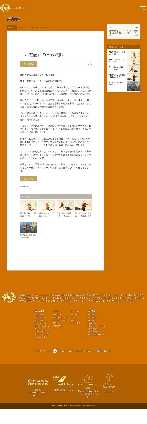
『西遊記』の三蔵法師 (40, 27)
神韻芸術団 (39, 326)
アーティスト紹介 (59, 335)
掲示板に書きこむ (103, 366)
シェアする (29, 64)
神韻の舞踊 (92, 330)
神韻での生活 (40, 335)
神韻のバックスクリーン (97, 341)
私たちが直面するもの (42, 342)
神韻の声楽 (92, 335)
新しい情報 (74, 330)
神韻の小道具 (93, 344)
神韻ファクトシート (42, 338)
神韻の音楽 (92, 332)
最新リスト (57, 330)
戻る (11, 27)
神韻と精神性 (40, 346)
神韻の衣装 (92, 338)
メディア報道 (58, 341)
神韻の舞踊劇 (93, 347)
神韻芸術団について (60, 332)
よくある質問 (40, 352)
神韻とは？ (39, 330)
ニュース (74, 326)
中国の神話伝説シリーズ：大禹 (132, 33)
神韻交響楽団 (40, 332)
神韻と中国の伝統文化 (96, 350)
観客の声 (56, 338)
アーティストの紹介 (42, 349)
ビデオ (56, 326)
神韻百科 (23, 27)
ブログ (72, 335)
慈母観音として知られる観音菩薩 (115, 33)
